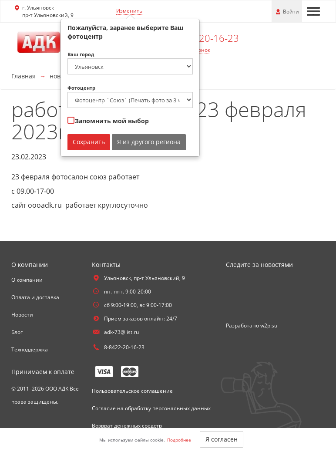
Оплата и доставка (35, 297)
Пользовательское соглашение (132, 391)
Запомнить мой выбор (108, 121)
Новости (22, 314)
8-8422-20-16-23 (202, 37)
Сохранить (89, 142)
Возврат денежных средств (127, 425)
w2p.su (268, 325)
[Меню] (313, 11)
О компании (27, 279)
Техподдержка (29, 349)
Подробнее (179, 440)
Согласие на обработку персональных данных (151, 408)
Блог (17, 332)
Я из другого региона (149, 142)
